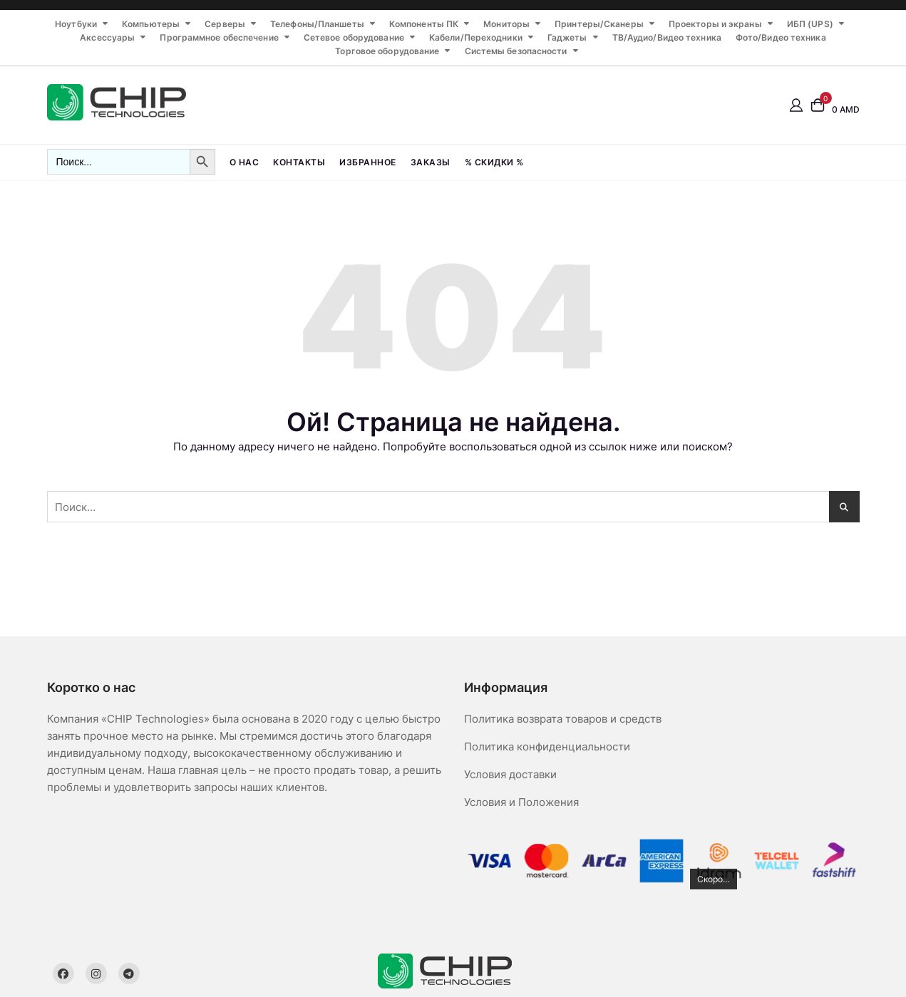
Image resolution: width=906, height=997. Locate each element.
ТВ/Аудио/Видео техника (666, 37)
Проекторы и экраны (715, 24)
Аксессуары (107, 37)
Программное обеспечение (219, 37)
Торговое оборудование (387, 51)
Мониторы (506, 24)
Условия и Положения (521, 802)
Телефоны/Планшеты (317, 24)
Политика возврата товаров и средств (563, 718)
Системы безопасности (516, 51)
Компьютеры (151, 24)
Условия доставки (510, 774)
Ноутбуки (76, 24)
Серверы (225, 24)
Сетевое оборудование (354, 37)
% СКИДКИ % (494, 162)
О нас (244, 162)
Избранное (367, 162)
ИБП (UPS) (810, 24)
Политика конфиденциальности (547, 746)
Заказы (431, 162)
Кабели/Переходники (476, 37)
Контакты (299, 162)
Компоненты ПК (423, 24)
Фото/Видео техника (781, 37)
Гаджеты (567, 37)
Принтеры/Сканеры (599, 24)
